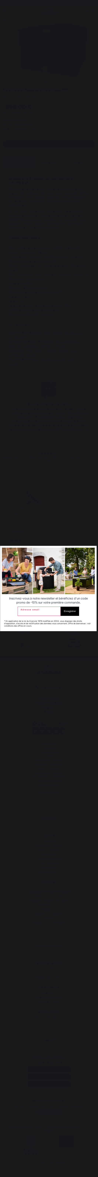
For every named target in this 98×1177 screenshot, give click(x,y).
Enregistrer (70, 611)
